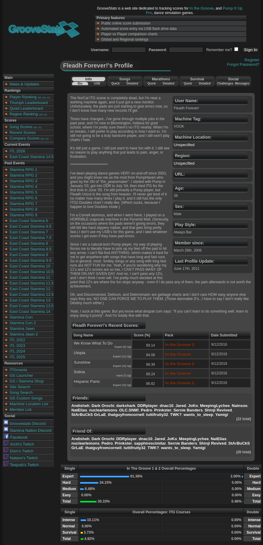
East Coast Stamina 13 (30, 300)
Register (251, 60)
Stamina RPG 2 (23, 175)
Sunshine (82, 362)
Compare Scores (24, 138)
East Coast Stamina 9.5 (30, 260)
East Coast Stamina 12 (30, 289)
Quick (115, 83)
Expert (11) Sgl (122, 356)
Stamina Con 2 (23, 323)
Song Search (21, 392)
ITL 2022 (17, 340)
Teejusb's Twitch (21, 465)
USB (97, 83)
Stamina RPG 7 (23, 203)
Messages (242, 83)
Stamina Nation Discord (27, 430)
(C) (48, 97)
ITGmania (18, 370)
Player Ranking (23, 97)
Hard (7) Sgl (124, 375)
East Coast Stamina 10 (30, 266)
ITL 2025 (17, 357)
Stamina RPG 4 (23, 186)
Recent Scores (23, 132)
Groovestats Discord (25, 423)
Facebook (16, 437)
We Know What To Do (93, 343)
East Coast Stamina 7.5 (30, 237)
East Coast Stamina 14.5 (31, 156)
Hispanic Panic (87, 381)
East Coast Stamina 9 (29, 254)
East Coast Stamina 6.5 (30, 226)
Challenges (225, 83)
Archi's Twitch (19, 444)
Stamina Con (21, 317)
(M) (39, 97)
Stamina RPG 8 (23, 209)
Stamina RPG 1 (23, 169)
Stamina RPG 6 (23, 198)
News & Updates (24, 84)
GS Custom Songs (26, 398)
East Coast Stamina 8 (29, 243)
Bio (80, 83)
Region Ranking (24, 114)
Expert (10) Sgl (122, 366)
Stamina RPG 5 (23, 192)
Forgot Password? (243, 64)
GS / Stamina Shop (27, 381)
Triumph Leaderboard (29, 102)
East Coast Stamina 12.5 (31, 294)
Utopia (79, 352)
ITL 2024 (17, 351)
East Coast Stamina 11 (30, 277)
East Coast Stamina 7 (29, 232)
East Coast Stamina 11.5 (31, 283)
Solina (79, 372)
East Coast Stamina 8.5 (30, 249)
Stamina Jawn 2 (24, 334)
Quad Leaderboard (26, 108)
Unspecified (184, 145)
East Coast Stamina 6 (29, 220)
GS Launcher (21, 375)
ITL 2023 (17, 345)
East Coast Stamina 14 (30, 311)
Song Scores (21, 127)
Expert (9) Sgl (122, 346)
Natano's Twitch (21, 458)
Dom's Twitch (18, 451)
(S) (44, 97)
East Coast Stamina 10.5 (31, 272)
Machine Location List (29, 404)
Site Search (20, 387)
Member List (20, 409)
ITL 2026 (17, 151)
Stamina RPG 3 (23, 181)
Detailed (132, 83)
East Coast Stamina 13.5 (31, 306)
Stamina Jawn (22, 328)
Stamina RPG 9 (23, 215)
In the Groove (201, 8)
